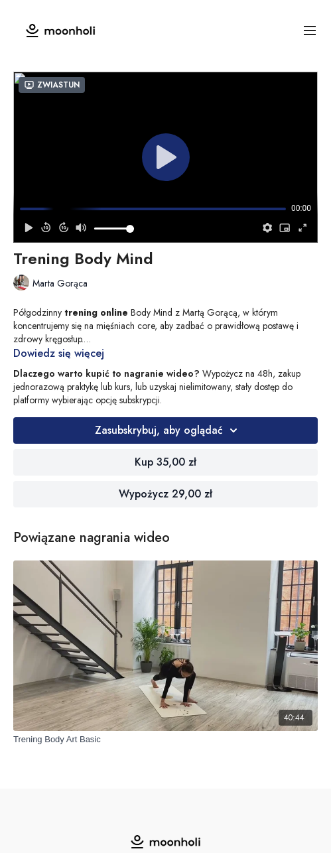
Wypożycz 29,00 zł (165, 493)
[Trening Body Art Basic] (165, 739)
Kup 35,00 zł (165, 462)
